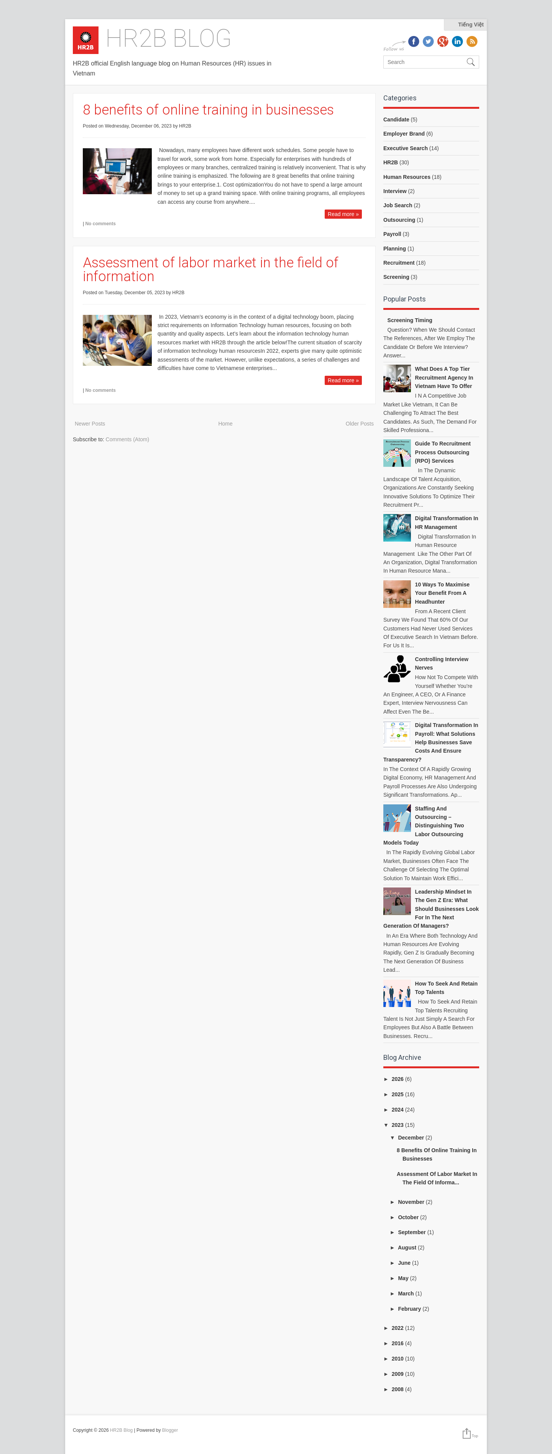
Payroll (392, 234)
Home (225, 424)
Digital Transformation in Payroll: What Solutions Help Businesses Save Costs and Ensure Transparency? (430, 742)
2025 (398, 1094)
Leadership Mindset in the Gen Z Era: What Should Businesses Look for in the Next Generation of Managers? (431, 909)
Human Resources (406, 177)
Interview (395, 191)
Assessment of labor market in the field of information (210, 270)
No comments (100, 223)
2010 (398, 1359)
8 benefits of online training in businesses (208, 110)
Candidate (396, 119)
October (409, 1217)
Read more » (343, 214)
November (412, 1202)
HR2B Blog (168, 38)
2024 (398, 1110)
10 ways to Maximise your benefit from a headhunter (442, 593)
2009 (398, 1374)
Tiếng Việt (471, 24)
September (412, 1232)
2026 (398, 1079)
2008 (398, 1389)
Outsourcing (399, 220)
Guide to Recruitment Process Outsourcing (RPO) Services (443, 452)
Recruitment (399, 263)
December (412, 1138)
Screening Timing (410, 320)
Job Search (397, 205)
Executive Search (405, 148)
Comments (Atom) (128, 439)
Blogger (170, 1430)
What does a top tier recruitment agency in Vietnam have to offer (444, 377)
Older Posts (360, 424)
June (405, 1263)
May (404, 1278)
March (406, 1293)
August (408, 1247)
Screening (396, 277)
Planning (394, 249)
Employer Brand (404, 134)
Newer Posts (90, 424)
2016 (398, 1343)
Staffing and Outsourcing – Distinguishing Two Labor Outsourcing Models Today (423, 826)
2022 (398, 1328)
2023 (398, 1125)
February (410, 1309)
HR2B (390, 162)
